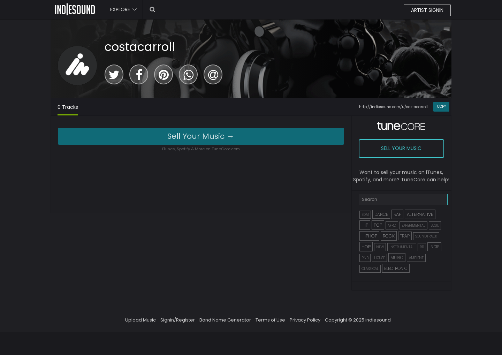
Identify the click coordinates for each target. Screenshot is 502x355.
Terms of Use (270, 320)
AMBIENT (416, 257)
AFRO (392, 225)
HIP (365, 225)
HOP (366, 246)
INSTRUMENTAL (401, 247)
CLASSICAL (370, 268)
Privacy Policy (305, 320)
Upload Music (140, 320)
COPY (441, 106)
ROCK (389, 236)
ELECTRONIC (396, 268)
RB (422, 247)
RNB (365, 257)
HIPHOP (369, 236)
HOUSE (379, 257)
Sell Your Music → (200, 136)
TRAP (405, 236)
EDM (365, 214)
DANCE (381, 214)
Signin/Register (177, 320)
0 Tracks (68, 107)
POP (378, 225)
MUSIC (396, 257)
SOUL (435, 225)
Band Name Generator (225, 320)
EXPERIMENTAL (413, 225)
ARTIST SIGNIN (427, 10)
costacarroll (140, 46)
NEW (380, 247)
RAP (397, 214)
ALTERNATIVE (420, 214)
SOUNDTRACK (426, 236)
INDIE (434, 247)
